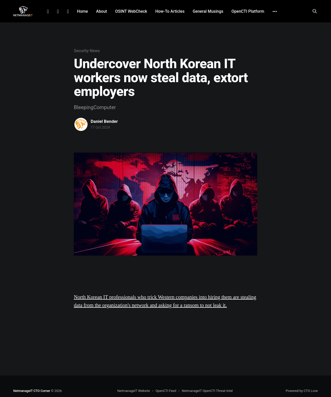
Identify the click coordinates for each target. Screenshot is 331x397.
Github (68, 11)
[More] (275, 11)
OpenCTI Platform (247, 11)
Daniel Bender (104, 121)
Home (82, 11)
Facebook (58, 11)
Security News (87, 50)
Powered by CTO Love (302, 391)
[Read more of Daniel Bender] (81, 124)
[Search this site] (315, 11)
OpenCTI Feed (166, 391)
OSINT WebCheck (131, 11)
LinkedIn (48, 11)
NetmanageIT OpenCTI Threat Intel (207, 391)
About (101, 11)
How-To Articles (170, 11)
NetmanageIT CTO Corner (31, 391)
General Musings (208, 11)
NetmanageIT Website (133, 391)
